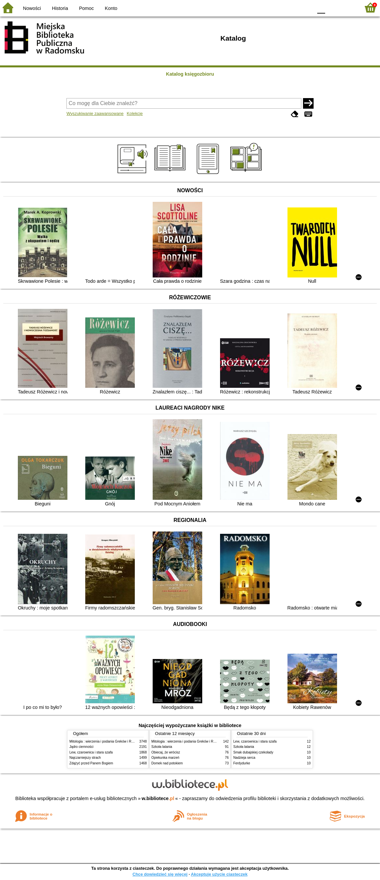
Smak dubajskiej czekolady (253, 752)
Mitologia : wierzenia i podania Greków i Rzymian (105, 741)
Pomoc (86, 8)
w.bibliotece (158, 798)
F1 (332, 7)
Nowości (32, 8)
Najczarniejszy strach (85, 757)
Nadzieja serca (244, 757)
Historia (60, 8)
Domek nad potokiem (167, 763)
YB (292, 7)
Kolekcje (135, 113)
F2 (348, 7)
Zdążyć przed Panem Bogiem (91, 763)
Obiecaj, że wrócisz (165, 752)
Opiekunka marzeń (165, 757)
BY (305, 7)
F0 (321, 7)
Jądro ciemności (81, 747)
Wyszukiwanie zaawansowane (95, 113)
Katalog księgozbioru (190, 74)
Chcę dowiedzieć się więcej (160, 874)
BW (279, 7)
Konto (111, 8)
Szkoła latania (161, 747)
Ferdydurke (241, 763)
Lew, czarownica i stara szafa (91, 752)
